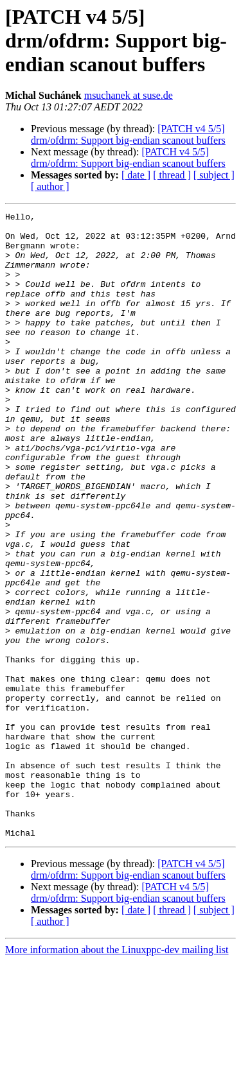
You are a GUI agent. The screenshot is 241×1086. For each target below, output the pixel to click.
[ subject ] (214, 174)
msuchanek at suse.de (128, 95)
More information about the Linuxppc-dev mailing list (116, 1074)
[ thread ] (172, 174)
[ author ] (50, 186)
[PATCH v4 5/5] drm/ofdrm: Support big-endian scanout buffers (128, 134)
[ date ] (135, 174)
